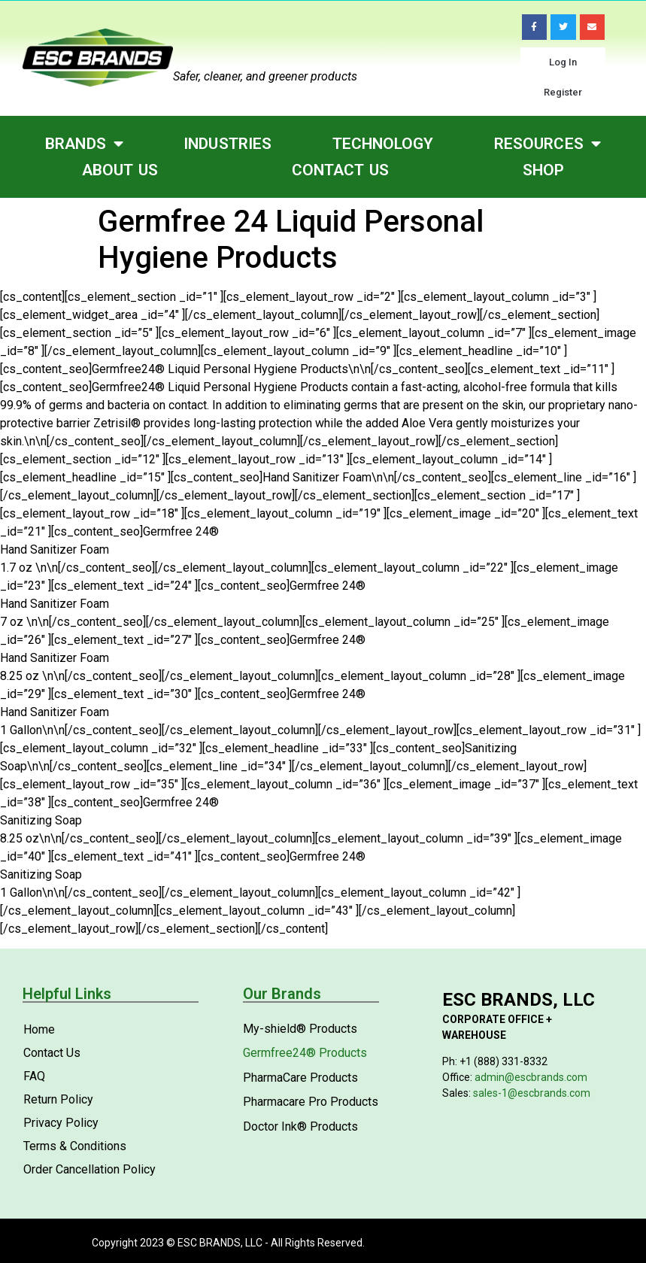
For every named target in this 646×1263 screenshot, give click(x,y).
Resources (547, 144)
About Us (120, 170)
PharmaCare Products (300, 1077)
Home (39, 1029)
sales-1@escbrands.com (531, 1093)
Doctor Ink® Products (300, 1126)
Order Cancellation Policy (89, 1169)
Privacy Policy (61, 1123)
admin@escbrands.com (531, 1077)
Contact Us (340, 170)
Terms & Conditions (74, 1146)
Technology (383, 144)
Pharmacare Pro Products (310, 1101)
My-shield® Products (300, 1029)
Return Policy (58, 1099)
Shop (543, 170)
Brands (84, 144)
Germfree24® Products (305, 1053)
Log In (563, 62)
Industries (227, 144)
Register (563, 92)
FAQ (34, 1076)
